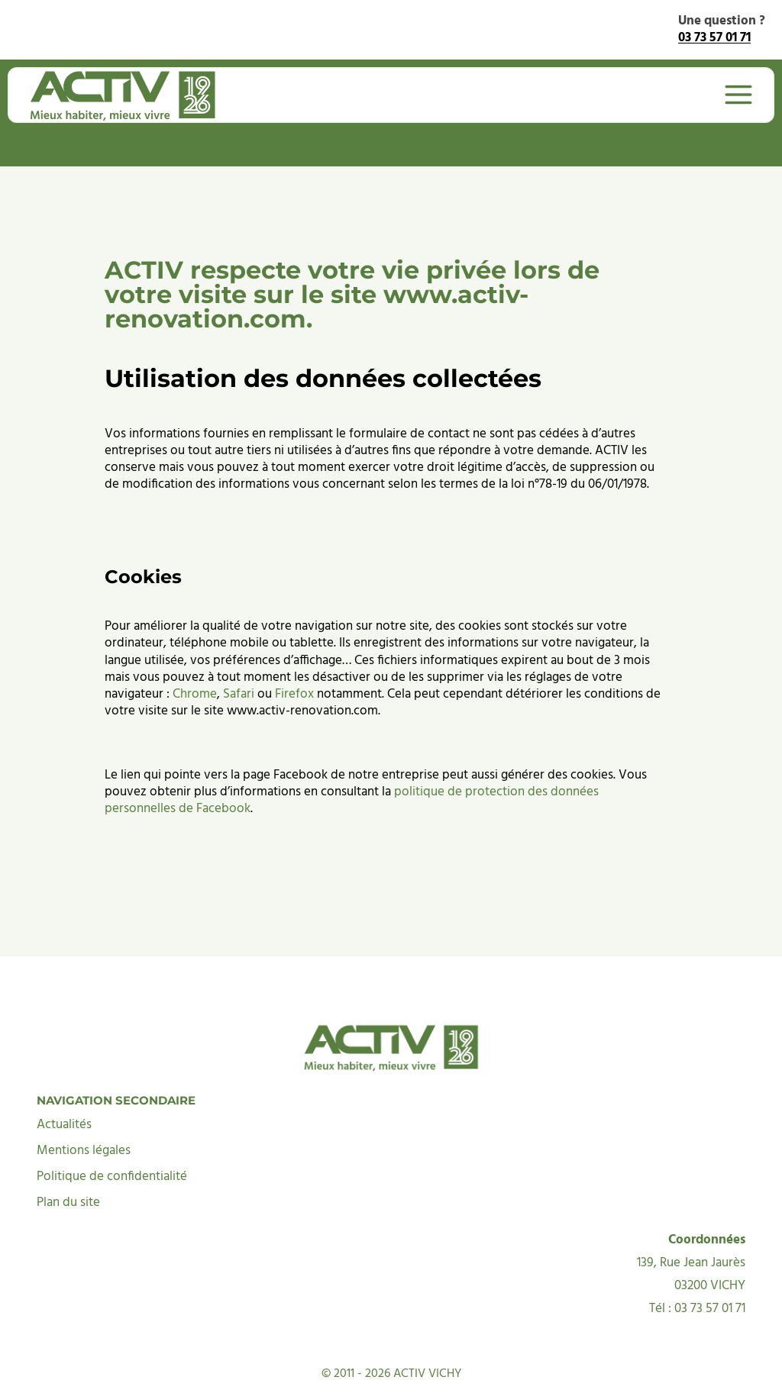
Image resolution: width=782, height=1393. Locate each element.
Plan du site (68, 1166)
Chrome (195, 657)
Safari (238, 657)
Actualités (64, 1089)
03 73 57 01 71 (714, 37)
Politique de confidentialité (112, 1140)
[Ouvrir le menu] (731, 95)
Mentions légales (84, 1114)
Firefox (294, 657)
